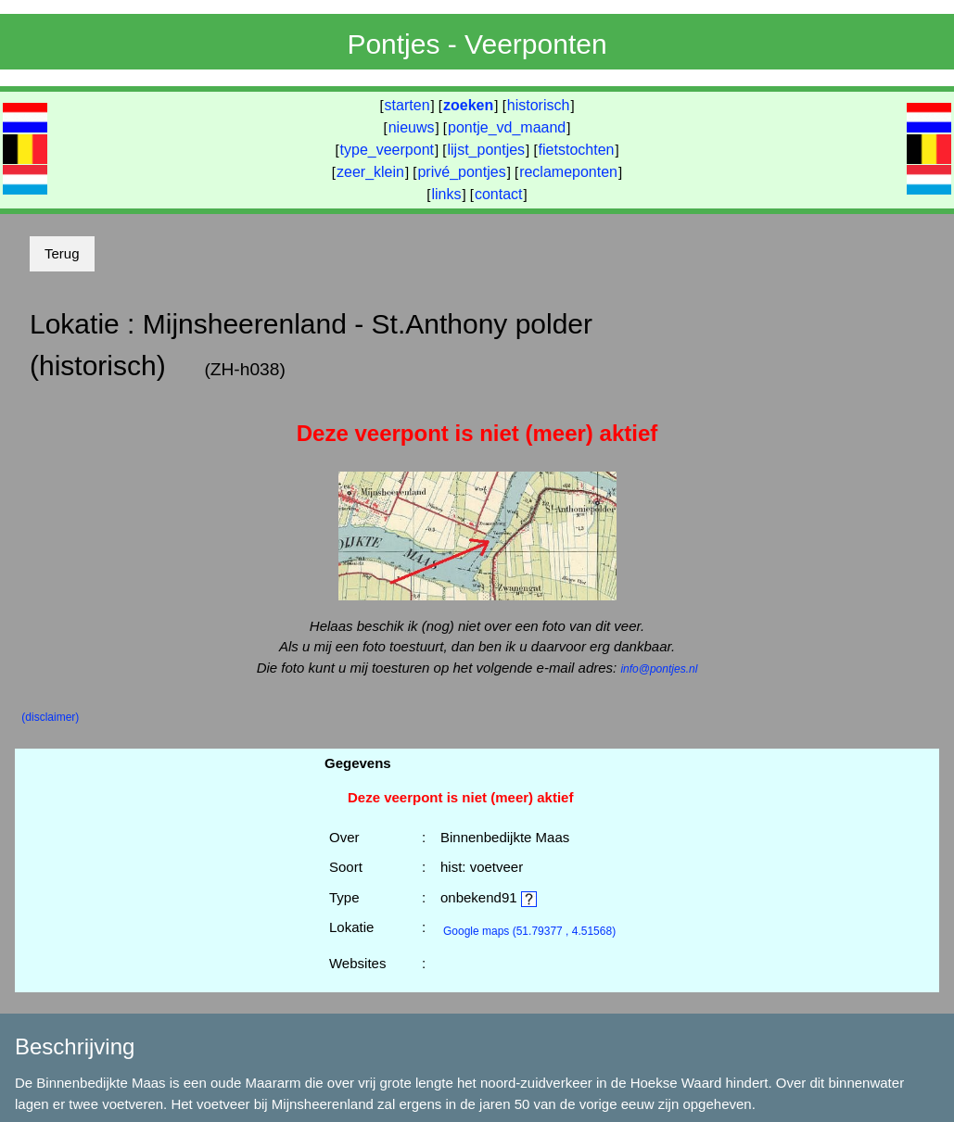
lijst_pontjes (486, 150)
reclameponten (568, 172)
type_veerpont (387, 150)
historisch (538, 105)
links (446, 194)
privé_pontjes (461, 172)
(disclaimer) (50, 717)
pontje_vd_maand (507, 127)
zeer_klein (370, 172)
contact (499, 194)
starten (407, 105)
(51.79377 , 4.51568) (529, 931)
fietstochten (577, 150)
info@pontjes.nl (658, 668)
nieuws (411, 127)
